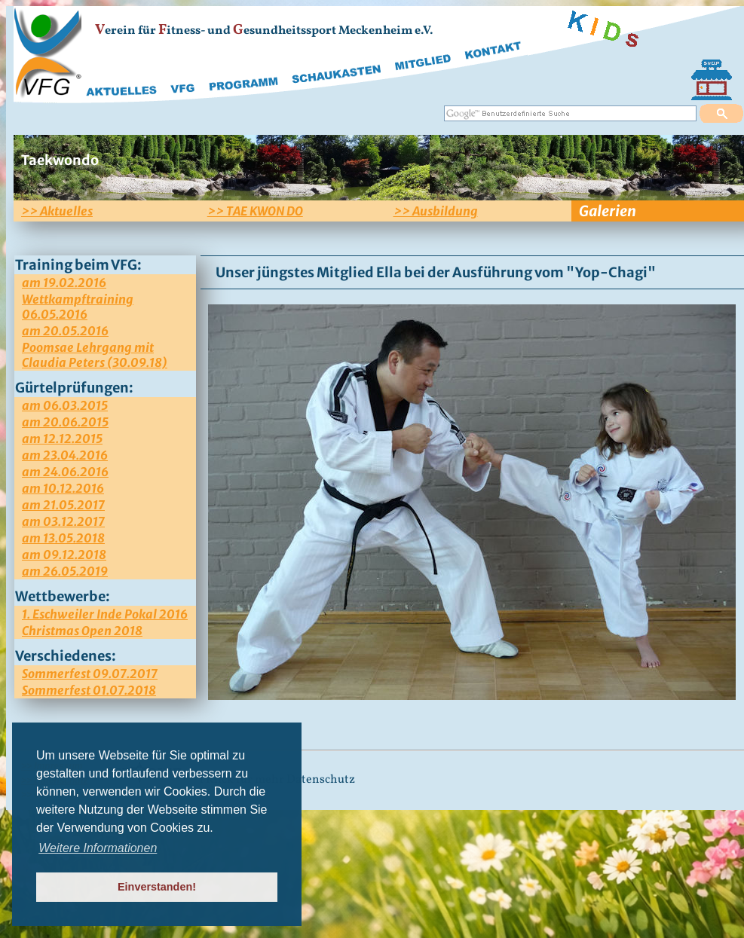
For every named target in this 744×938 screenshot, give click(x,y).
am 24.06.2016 (65, 471)
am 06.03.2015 (65, 405)
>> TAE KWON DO (255, 210)
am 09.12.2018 (64, 554)
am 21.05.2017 (63, 504)
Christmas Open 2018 (82, 630)
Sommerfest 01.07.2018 (89, 690)
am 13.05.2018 (63, 537)
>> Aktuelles (57, 210)
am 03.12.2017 (63, 521)
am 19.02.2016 (64, 282)
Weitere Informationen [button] (97, 848)
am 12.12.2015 (62, 438)
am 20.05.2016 (65, 330)
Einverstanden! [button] (157, 887)
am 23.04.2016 (65, 455)
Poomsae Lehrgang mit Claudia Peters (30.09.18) (94, 355)
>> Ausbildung (435, 210)
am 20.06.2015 (65, 421)
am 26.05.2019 (65, 571)
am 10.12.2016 (63, 488)
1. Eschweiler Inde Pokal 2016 (105, 614)
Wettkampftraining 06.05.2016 (77, 307)
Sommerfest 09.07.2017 (90, 673)
